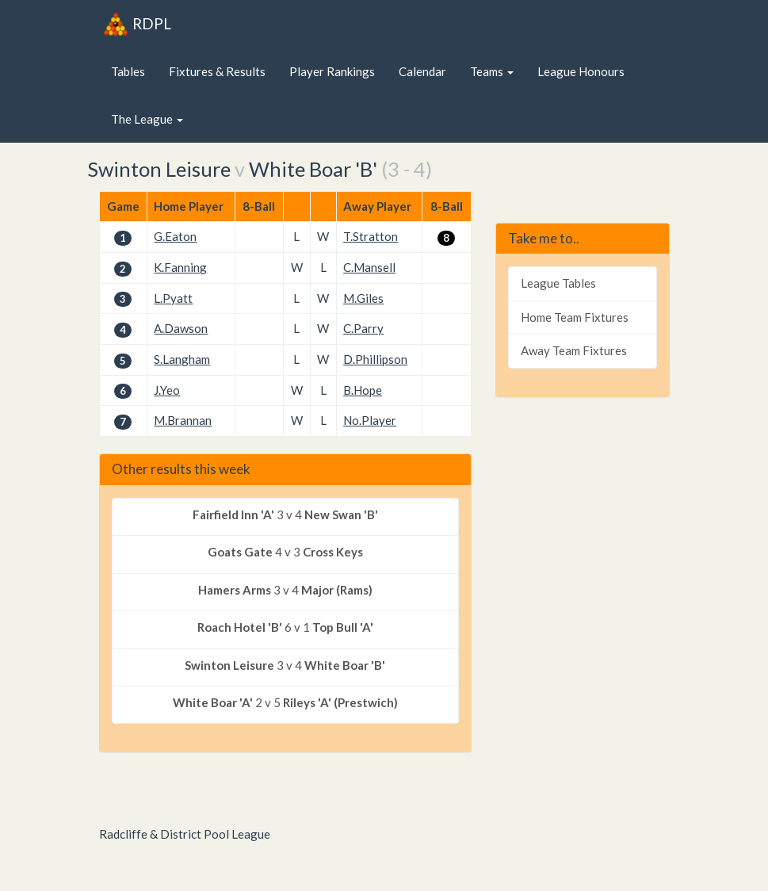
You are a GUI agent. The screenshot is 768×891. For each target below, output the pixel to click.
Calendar (422, 71)
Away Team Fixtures (574, 350)
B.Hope (362, 390)
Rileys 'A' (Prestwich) (340, 702)
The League (147, 119)
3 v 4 (285, 515)
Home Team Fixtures (575, 317)
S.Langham (182, 359)
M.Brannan (183, 420)
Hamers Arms (234, 590)
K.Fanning (180, 267)
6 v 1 (285, 627)
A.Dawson (181, 328)
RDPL (137, 23)
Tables (128, 71)
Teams (492, 71)
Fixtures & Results (217, 71)
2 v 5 (285, 702)
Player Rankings (332, 71)
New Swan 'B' (341, 514)
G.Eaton (175, 236)
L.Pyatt (173, 298)
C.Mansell (369, 267)
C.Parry (363, 328)
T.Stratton (370, 236)
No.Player (369, 420)
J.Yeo (167, 390)
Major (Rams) (337, 590)
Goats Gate (240, 552)
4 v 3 (285, 552)
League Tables (558, 283)
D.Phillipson (375, 359)
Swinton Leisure (159, 169)
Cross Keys (333, 552)
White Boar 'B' (313, 169)
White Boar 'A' (213, 702)
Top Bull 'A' (342, 627)
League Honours (581, 71)
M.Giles (363, 298)
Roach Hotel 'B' (239, 627)
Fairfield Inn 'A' (233, 514)
